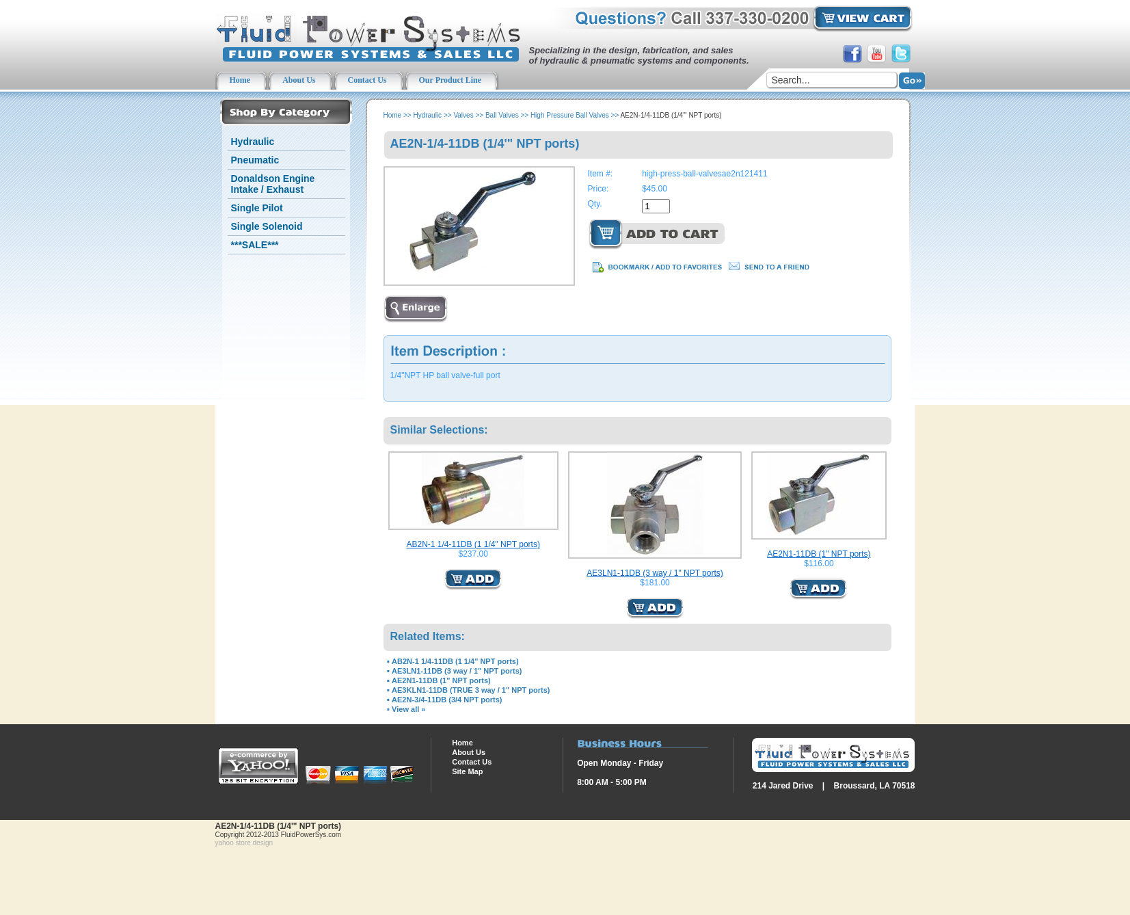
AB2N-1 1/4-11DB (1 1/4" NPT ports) (472, 544)
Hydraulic (253, 141)
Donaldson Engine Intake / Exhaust (273, 184)
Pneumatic (255, 160)
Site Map (467, 771)
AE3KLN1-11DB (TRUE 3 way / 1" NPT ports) (471, 690)
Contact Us (472, 762)
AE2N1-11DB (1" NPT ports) (818, 554)
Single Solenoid (267, 226)
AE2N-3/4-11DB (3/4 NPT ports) (447, 699)
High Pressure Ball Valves (569, 115)
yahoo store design (244, 843)
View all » (408, 709)
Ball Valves (502, 115)
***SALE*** (255, 244)
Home (393, 115)
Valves (463, 115)
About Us (468, 752)
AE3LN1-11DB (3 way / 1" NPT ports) (655, 573)
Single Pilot (257, 207)
